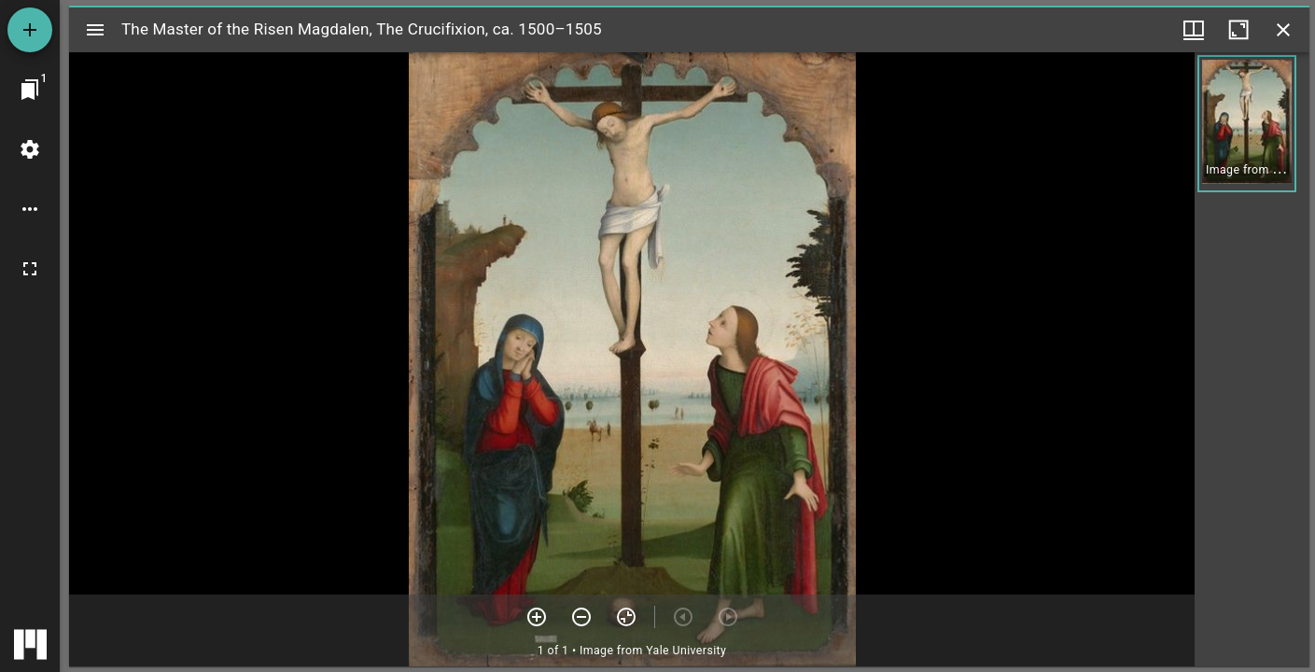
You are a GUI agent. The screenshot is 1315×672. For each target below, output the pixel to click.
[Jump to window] (29, 89)
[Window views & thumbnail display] (1193, 29)
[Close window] (1283, 29)
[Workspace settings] (29, 149)
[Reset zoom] (626, 617)
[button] (1247, 124)
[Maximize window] (1238, 29)
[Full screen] (29, 268)
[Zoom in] (536, 617)
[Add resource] (29, 29)
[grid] (1252, 359)
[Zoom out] (581, 617)
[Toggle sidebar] (95, 29)
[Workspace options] (29, 209)
